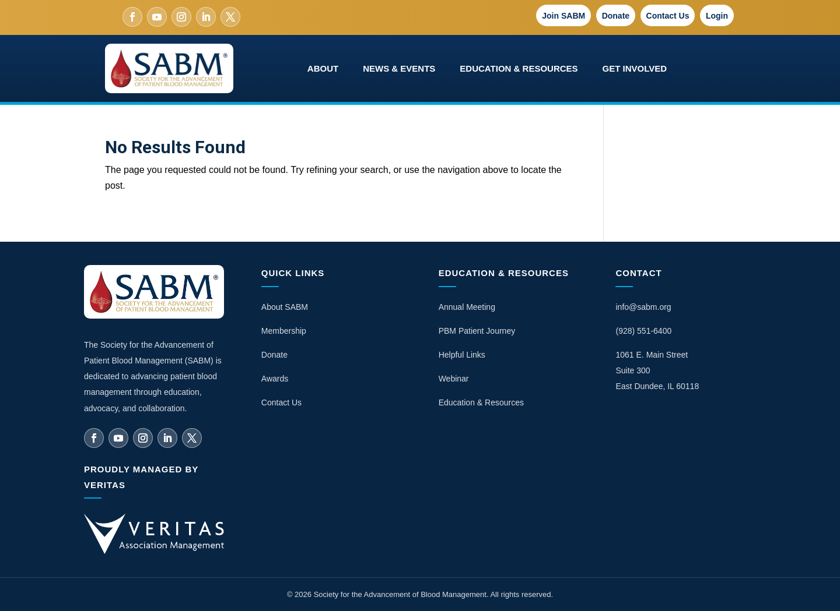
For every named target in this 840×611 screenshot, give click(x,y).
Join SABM (563, 15)
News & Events (399, 68)
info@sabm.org (643, 307)
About (322, 68)
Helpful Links (462, 354)
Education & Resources (519, 68)
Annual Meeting (467, 307)
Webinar (454, 378)
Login (717, 15)
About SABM (284, 307)
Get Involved (635, 68)
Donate (615, 15)
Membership (283, 330)
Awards (274, 378)
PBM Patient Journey (477, 330)
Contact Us (668, 15)
